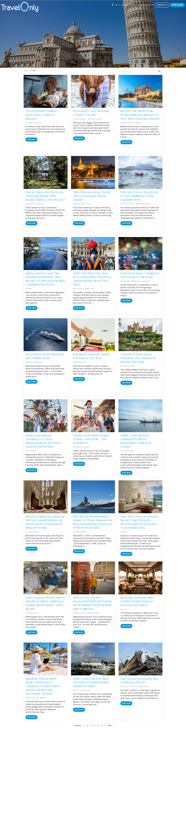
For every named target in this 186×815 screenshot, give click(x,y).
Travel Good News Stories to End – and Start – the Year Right (91, 439)
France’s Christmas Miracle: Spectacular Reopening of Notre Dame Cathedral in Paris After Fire (45, 522)
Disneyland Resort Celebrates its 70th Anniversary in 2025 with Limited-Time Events (43, 441)
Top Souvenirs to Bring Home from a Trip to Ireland (42, 114)
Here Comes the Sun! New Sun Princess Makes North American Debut (91, 682)
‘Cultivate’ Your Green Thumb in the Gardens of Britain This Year (138, 358)
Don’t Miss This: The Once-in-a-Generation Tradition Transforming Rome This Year (92, 279)
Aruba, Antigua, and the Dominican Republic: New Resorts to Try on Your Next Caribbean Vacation (45, 279)
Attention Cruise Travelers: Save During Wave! (45, 356)
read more (31, 139)
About (123, 5)
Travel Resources (144, 5)
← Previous (76, 725)
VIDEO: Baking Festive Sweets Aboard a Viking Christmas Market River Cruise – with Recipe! (45, 603)
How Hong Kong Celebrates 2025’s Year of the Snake (139, 275)
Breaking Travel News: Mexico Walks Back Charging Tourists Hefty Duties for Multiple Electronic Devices (43, 686)
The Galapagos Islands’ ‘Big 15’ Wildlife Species (139, 680)
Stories (133, 5)
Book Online (177, 5)
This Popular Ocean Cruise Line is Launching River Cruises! (91, 196)
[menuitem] (112, 4)
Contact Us (162, 5)
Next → (111, 725)
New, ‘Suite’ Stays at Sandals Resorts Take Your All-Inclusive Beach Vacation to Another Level (139, 522)
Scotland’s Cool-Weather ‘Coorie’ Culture (91, 113)
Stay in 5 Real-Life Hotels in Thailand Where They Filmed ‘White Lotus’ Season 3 (45, 196)
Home (26, 70)
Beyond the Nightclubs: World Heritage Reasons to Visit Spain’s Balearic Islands (140, 114)
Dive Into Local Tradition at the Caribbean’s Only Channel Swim (139, 196)
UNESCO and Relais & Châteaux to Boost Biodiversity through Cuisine (135, 441)
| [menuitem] (119, 5)
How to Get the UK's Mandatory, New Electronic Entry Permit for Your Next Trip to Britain (93, 603)
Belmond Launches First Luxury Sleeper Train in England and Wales (137, 601)
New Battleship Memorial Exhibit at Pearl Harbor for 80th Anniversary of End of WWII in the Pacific (92, 522)
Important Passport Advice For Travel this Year (92, 356)
